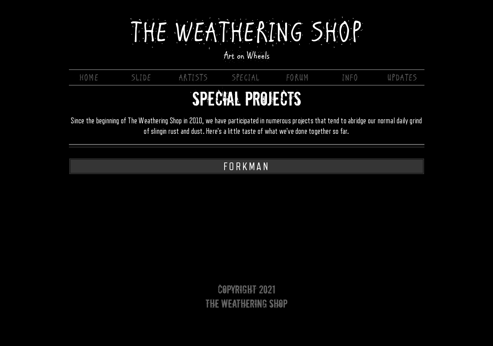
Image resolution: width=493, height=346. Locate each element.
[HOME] (90, 78)
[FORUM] (299, 78)
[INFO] (351, 78)
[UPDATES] (403, 78)
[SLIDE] (142, 78)
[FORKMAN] (246, 166)
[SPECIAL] (247, 78)
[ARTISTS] (194, 78)
